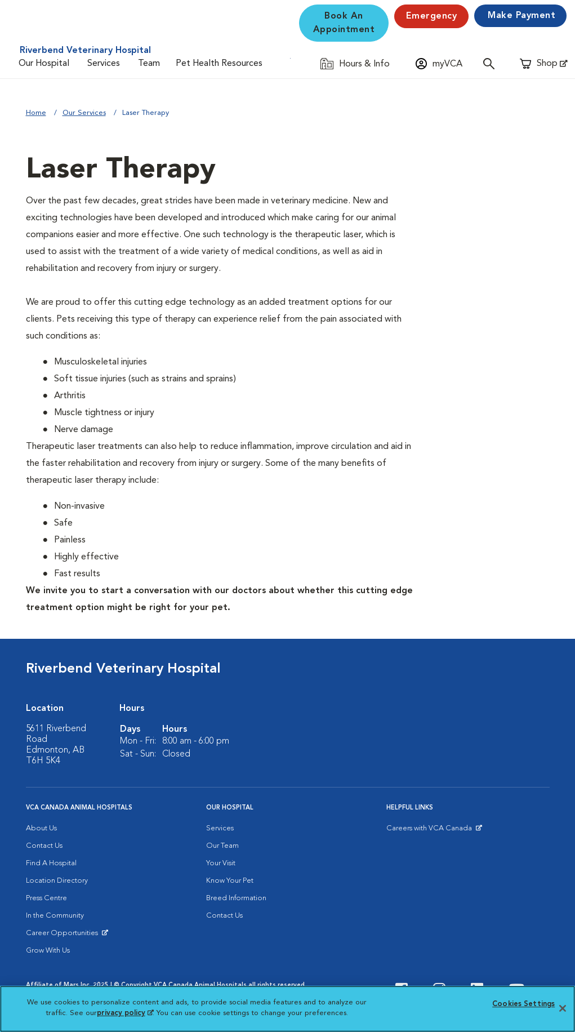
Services (103, 63)
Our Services (84, 113)
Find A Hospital (51, 863)
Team (149, 63)
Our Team (222, 845)
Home (36, 113)
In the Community (55, 915)
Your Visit (220, 863)
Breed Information (236, 898)
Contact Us (44, 845)
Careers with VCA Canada (430, 831)
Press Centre (46, 898)
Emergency (431, 16)
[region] (287, 1009)
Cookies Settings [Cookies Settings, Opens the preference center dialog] (523, 1004)
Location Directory (57, 880)
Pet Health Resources (219, 63)
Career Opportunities (64, 935)
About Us (41, 828)
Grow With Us (48, 950)
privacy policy (125, 1013)
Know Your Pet (229, 880)
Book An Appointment (344, 23)
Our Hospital (44, 63)
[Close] (562, 1008)
